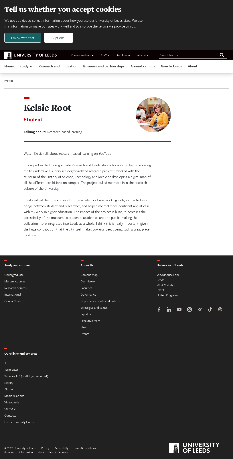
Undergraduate (13, 275)
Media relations (14, 396)
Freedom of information (18, 452)
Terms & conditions (84, 448)
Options (58, 37)
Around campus (143, 66)
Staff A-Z (10, 409)
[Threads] (220, 310)
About (192, 66)
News (84, 327)
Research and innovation (58, 66)
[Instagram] (189, 310)
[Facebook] (159, 310)
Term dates (11, 369)
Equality (86, 314)
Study (26, 66)
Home (9, 66)
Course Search (13, 301)
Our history (88, 281)
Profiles (8, 81)
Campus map (89, 275)
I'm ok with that (22, 37)
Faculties (124, 55)
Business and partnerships (104, 66)
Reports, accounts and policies (100, 301)
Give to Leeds (171, 66)
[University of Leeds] (199, 448)
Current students (82, 55)
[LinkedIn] (169, 310)
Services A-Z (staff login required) (26, 376)
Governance (88, 294)
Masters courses (14, 281)
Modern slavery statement (53, 452)
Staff (105, 55)
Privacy (45, 448)
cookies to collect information (38, 20)
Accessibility (61, 448)
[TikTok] (210, 310)
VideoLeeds (11, 402)
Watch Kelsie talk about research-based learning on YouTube (67, 153)
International (12, 294)
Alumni (143, 55)
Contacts (10, 415)
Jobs (7, 363)
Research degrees (15, 288)
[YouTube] (179, 310)
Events (85, 334)
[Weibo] (200, 310)
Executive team (90, 321)
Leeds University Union (19, 422)
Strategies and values (94, 307)
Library (8, 382)
